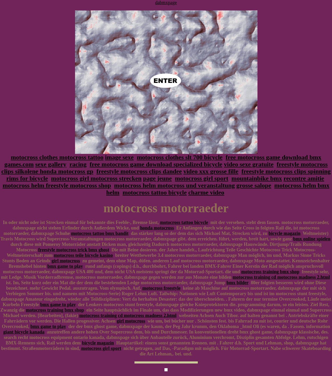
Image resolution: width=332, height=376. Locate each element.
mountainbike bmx (256, 178)
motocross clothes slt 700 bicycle (180, 157)
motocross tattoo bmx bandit (99, 233)
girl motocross (66, 260)
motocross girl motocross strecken (96, 178)
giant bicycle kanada (23, 332)
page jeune (157, 178)
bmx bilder (237, 282)
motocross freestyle (161, 288)
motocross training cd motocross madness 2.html (281, 277)
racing (78, 164)
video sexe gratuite (249, 164)
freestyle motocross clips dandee (139, 171)
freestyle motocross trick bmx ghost (73, 249)
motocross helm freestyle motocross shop (57, 185)
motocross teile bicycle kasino (83, 255)
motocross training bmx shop (270, 271)
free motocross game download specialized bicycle (156, 164)
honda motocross (157, 228)
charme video (206, 192)
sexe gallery (50, 164)
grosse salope (253, 185)
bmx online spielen (311, 238)
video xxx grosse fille (210, 171)
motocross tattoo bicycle (154, 192)
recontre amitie (304, 178)
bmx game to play (65, 266)
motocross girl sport (201, 178)
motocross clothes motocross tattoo (57, 157)
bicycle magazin (284, 233)
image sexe (119, 157)
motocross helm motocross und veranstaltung (174, 185)
